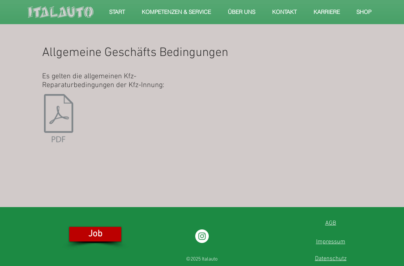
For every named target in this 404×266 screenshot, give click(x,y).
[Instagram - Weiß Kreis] (202, 236)
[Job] (95, 234)
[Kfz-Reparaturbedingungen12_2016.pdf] (58, 119)
